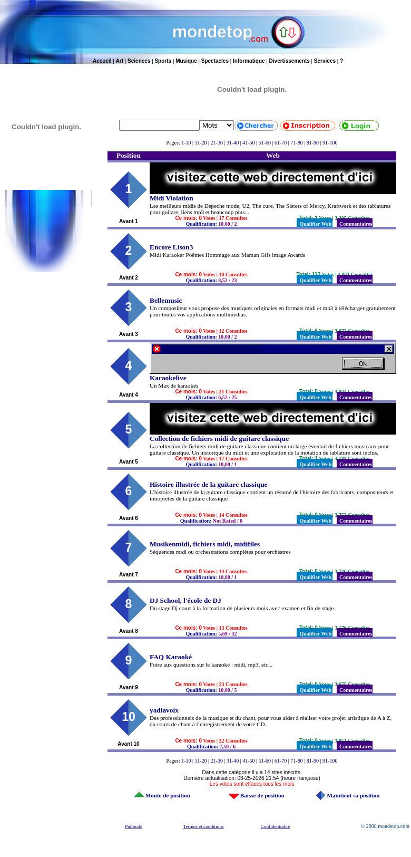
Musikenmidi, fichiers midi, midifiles (205, 544)
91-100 (329, 143)
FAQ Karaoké (171, 657)
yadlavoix (164, 710)
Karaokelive (168, 378)
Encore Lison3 (171, 247)
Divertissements (289, 61)
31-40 (233, 143)
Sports (162, 61)
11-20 (201, 143)
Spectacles (215, 61)
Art (119, 61)
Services (325, 61)
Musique (186, 61)
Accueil (102, 61)
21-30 (217, 143)
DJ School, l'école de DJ (185, 600)
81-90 (313, 143)
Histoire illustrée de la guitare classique (208, 484)
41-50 (248, 143)
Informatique (249, 61)
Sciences (139, 61)
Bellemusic (166, 300)
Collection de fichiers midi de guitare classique (219, 438)
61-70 (281, 143)
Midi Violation (171, 198)
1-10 (186, 143)
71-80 (296, 143)
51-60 (265, 143)
